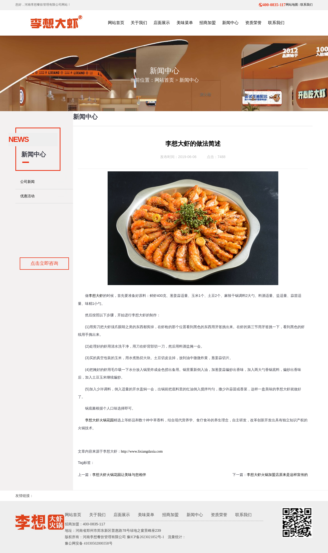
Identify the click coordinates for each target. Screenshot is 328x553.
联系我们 (306, 4)
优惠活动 (27, 196)
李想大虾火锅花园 (99, 420)
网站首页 (164, 80)
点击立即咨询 (44, 263)
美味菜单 (146, 515)
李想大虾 (96, 296)
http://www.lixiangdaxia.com (142, 451)
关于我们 (97, 515)
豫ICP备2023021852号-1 (145, 537)
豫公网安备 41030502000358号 (88, 543)
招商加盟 (170, 515)
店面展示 (122, 515)
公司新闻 (27, 182)
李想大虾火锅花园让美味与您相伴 (119, 475)
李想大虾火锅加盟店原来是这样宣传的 (277, 475)
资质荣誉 (219, 515)
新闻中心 (189, 80)
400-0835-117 (272, 5)
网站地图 (292, 4)
